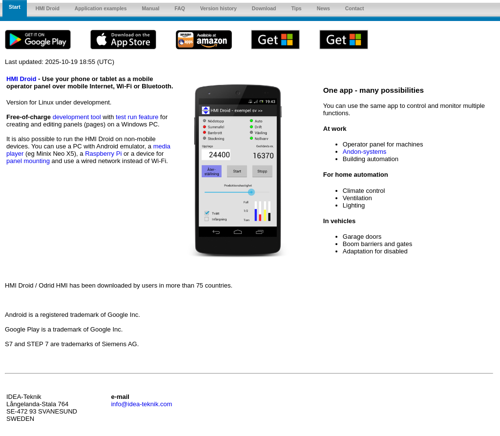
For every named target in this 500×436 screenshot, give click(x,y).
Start (15, 7)
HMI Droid (48, 8)
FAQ (179, 8)
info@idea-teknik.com (141, 404)
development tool (77, 117)
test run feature (137, 117)
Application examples (101, 8)
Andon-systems (365, 151)
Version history (218, 8)
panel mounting (28, 161)
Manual (151, 8)
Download (264, 8)
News (323, 8)
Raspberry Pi (103, 153)
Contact (354, 8)
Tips (296, 8)
